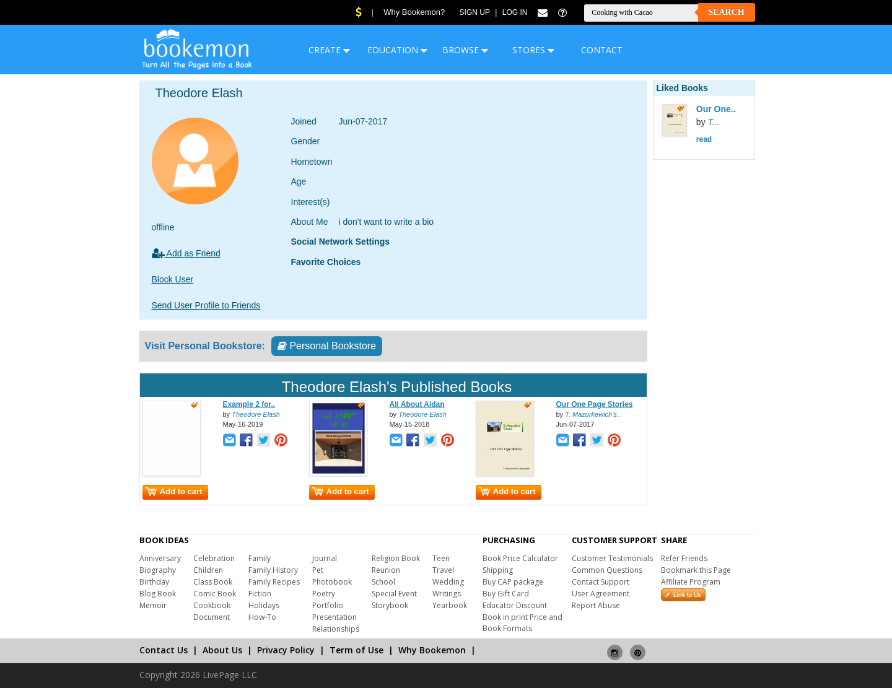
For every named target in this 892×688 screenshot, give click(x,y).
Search (726, 12)
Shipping (498, 570)
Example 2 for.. (249, 404)
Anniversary (160, 558)
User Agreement (600, 593)
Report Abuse (596, 605)
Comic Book (214, 593)
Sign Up (475, 12)
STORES (533, 50)
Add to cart (174, 491)
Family (259, 558)
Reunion (386, 570)
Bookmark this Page (696, 570)
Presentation (334, 617)
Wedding (448, 582)
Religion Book (396, 558)
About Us (222, 650)
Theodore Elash (256, 414)
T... (714, 122)
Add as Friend (186, 253)
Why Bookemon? (414, 12)
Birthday (154, 582)
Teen (441, 558)
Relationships (335, 629)
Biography (157, 570)
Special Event (394, 593)
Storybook (390, 605)
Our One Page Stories (594, 404)
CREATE (329, 50)
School (383, 582)
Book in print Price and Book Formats (522, 623)
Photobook (332, 582)
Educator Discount (515, 605)
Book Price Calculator (520, 558)
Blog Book (157, 593)
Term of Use (356, 650)
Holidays (263, 605)
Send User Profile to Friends (206, 305)
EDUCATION (397, 50)
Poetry (323, 593)
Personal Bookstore (327, 346)
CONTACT (602, 50)
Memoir (153, 605)
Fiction (259, 593)
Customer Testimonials (612, 558)
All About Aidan (417, 404)
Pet (317, 570)
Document (211, 617)
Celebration (214, 558)
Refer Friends (684, 558)
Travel (443, 570)
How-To (262, 617)
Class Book (212, 582)
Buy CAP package (513, 582)
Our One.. (716, 109)
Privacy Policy (286, 650)
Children (208, 570)
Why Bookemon (432, 650)
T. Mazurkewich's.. (593, 414)
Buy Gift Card (506, 593)
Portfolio (327, 605)
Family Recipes (274, 582)
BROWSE (465, 50)
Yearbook (449, 605)
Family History (273, 570)
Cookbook (211, 605)
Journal (324, 558)
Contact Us (163, 650)
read (704, 139)
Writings (446, 593)
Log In (515, 12)
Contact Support (600, 582)
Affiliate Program (690, 582)
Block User (173, 279)
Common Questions (607, 570)
